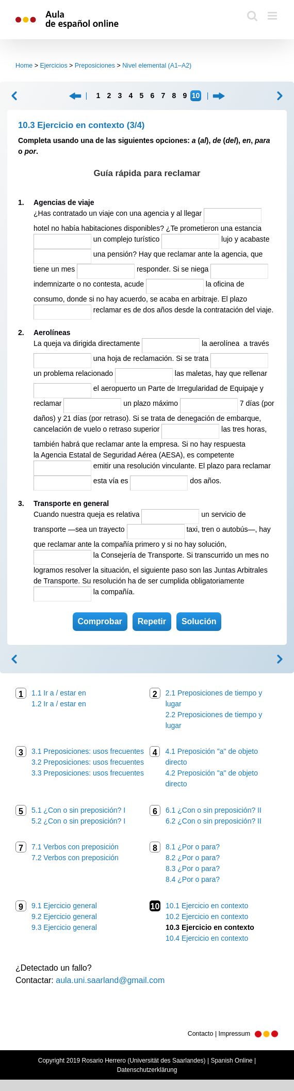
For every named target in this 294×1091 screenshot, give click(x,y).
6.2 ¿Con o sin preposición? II (214, 821)
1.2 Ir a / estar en (58, 704)
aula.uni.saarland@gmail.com (110, 980)
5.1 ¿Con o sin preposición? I (78, 810)
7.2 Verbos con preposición (75, 857)
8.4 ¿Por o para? (193, 879)
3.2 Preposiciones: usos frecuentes (87, 762)
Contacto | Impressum (233, 1033)
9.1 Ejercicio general (64, 906)
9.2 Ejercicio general (64, 916)
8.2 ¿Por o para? (193, 857)
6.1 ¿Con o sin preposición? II (214, 810)
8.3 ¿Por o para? (193, 868)
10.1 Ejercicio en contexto (207, 906)
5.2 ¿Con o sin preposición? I (78, 821)
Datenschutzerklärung (147, 1069)
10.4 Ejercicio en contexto (207, 938)
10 (196, 95)
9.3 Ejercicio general (64, 927)
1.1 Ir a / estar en (58, 693)
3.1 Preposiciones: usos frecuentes (87, 751)
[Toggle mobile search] (252, 15)
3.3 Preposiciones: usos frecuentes (87, 773)
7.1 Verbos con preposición (75, 847)
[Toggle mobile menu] (273, 15)
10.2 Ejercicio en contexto (207, 916)
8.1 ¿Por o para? (193, 847)
